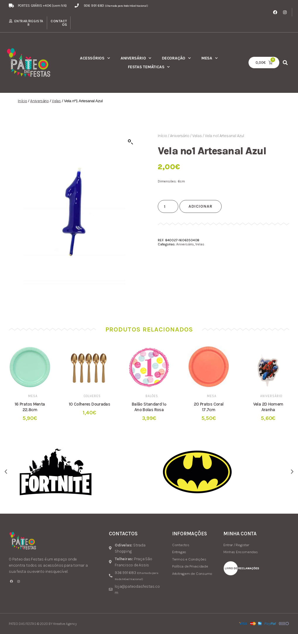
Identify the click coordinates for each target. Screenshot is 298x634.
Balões (151, 396)
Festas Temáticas (149, 67)
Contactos (59, 23)
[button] (285, 62)
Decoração (176, 58)
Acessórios (95, 58)
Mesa (209, 58)
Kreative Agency (65, 624)
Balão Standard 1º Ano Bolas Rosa (149, 406)
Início (22, 101)
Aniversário (136, 58)
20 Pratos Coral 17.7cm (209, 406)
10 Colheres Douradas (89, 404)
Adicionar (201, 206)
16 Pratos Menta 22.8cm (30, 406)
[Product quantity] (168, 206)
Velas (56, 101)
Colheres (92, 396)
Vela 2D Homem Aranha (268, 406)
